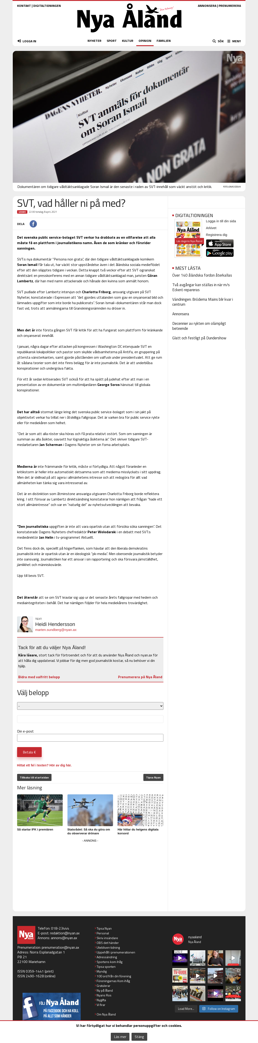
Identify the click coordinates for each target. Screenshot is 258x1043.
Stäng (139, 1036)
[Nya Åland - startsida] (129, 33)
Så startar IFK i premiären (35, 829)
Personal (103, 933)
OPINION (145, 40)
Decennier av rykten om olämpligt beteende (199, 325)
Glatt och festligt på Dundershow (199, 338)
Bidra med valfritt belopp (39, 677)
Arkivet (211, 228)
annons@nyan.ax (64, 937)
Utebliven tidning (108, 947)
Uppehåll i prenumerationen (116, 952)
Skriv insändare (107, 937)
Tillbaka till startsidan (34, 777)
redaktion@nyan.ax (65, 933)
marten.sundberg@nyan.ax (56, 630)
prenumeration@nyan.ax (60, 947)
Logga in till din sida (221, 221)
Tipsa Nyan (153, 777)
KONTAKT (24, 5)
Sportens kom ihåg (109, 961)
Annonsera (180, 314)
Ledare (22, 211)
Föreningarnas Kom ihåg (113, 980)
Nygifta (101, 1000)
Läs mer (120, 1036)
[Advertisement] (90, 875)
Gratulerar (103, 985)
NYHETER (94, 40)
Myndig (102, 971)
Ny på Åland (105, 990)
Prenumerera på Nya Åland (140, 677)
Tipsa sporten (106, 966)
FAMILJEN (164, 40)
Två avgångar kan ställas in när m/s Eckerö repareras (201, 287)
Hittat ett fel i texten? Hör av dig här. (44, 765)
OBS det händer (108, 942)
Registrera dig (216, 235)
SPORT (112, 40)
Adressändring (107, 957)
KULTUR (127, 40)
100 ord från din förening (114, 976)
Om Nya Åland (106, 1014)
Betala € (29, 752)
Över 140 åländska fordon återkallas (202, 275)
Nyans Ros (104, 995)
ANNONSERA (207, 5)
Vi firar (101, 1004)
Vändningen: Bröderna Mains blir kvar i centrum (202, 301)
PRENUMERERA (230, 5)
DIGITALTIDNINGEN (47, 5)
